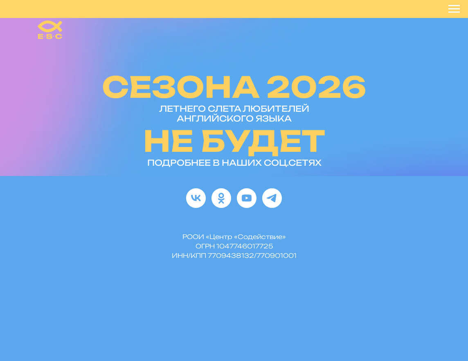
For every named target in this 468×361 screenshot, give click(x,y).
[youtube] (246, 198)
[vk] (196, 198)
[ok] (221, 198)
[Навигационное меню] (454, 9)
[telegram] (272, 198)
